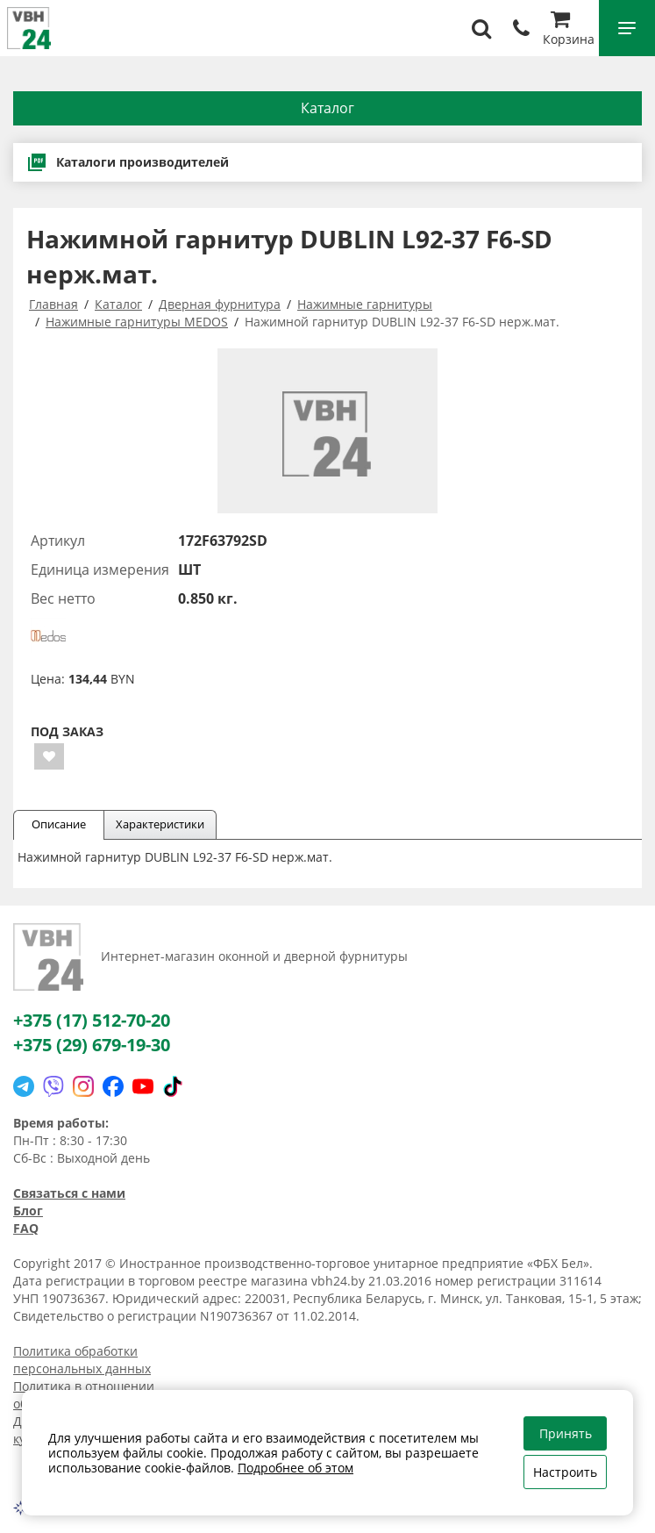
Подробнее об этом (295, 1467)
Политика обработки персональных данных (82, 1360)
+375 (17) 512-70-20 (91, 1020)
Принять (565, 1433)
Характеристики (160, 824)
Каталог (327, 108)
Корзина (568, 30)
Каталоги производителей (127, 162)
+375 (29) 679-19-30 (91, 1045)
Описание (59, 824)
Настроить (565, 1472)
